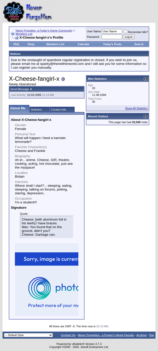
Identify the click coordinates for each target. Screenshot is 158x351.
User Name (94, 31)
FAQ (16, 44)
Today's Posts (112, 44)
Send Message (19, 89)
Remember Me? (136, 32)
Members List (24, 33)
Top (151, 335)
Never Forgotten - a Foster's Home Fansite (106, 335)
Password (93, 36)
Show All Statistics (136, 108)
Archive (142, 335)
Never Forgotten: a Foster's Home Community (44, 30)
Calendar (83, 44)
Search (139, 44)
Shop (31, 44)
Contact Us (68, 335)
